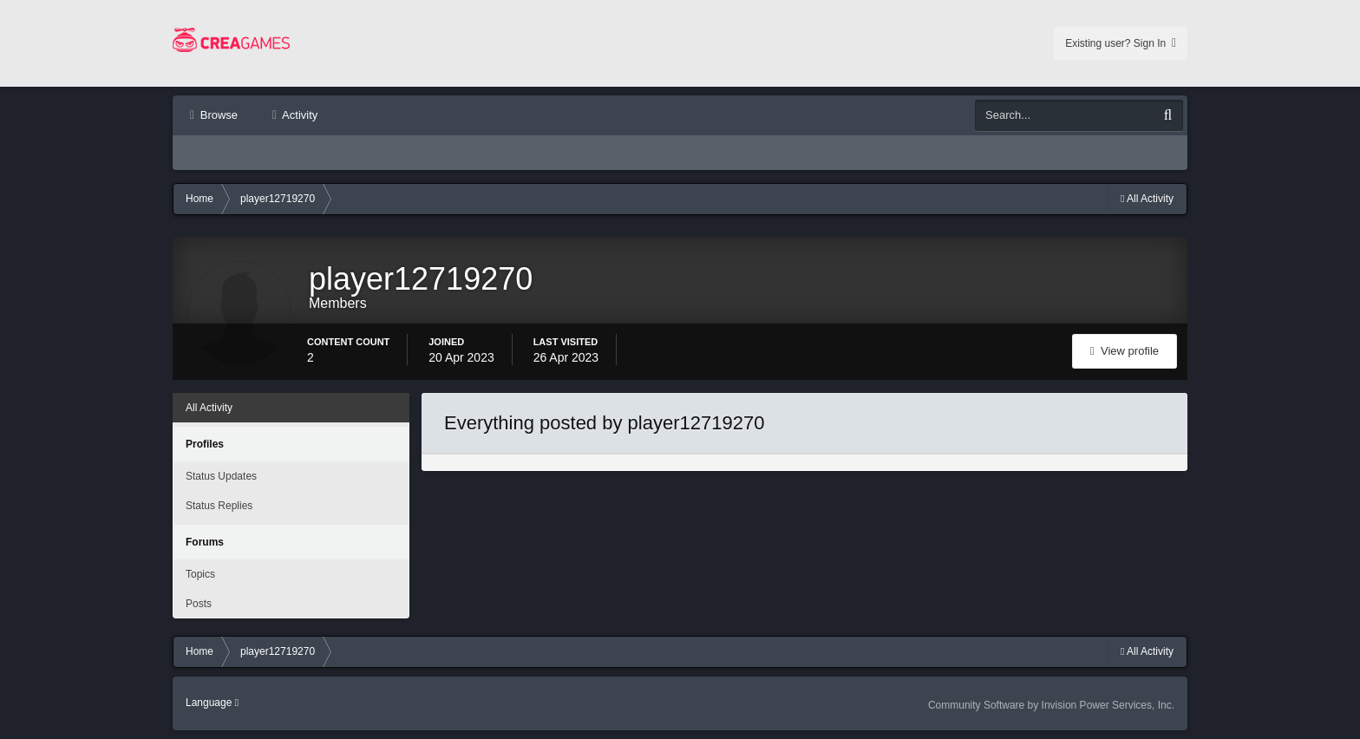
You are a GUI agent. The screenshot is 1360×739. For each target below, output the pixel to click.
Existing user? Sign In (1120, 43)
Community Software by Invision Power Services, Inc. (1051, 705)
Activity (298, 114)
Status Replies (219, 506)
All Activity (209, 408)
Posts (199, 604)
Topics (200, 574)
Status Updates (221, 476)
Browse (217, 114)
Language (212, 702)
